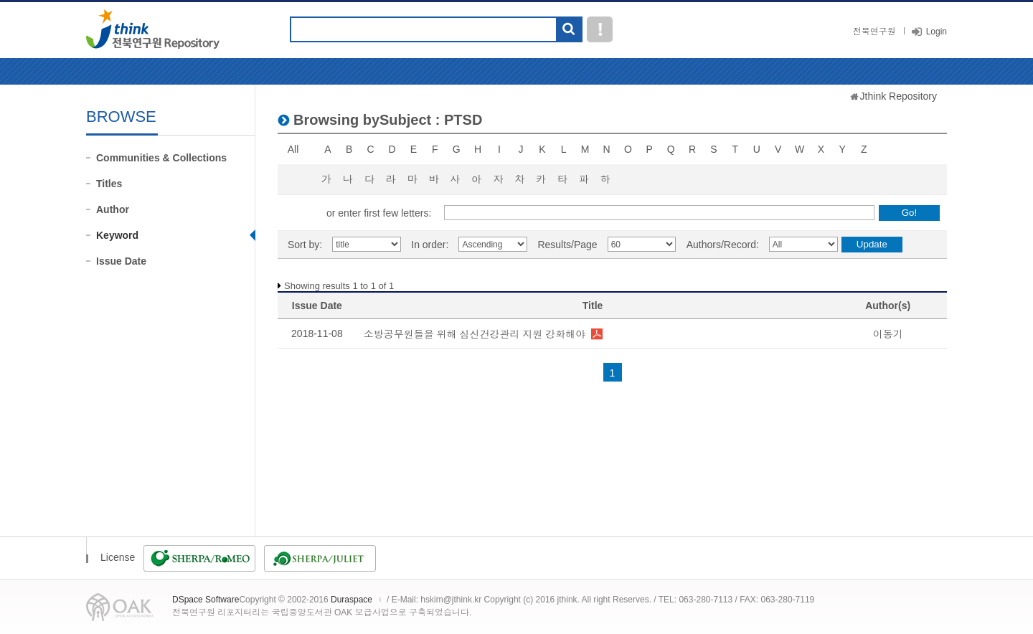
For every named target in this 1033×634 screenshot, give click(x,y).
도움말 (600, 29)
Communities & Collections (161, 158)
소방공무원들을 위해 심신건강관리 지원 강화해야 (475, 334)
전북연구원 (874, 32)
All (293, 149)
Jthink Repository (898, 96)
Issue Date (121, 261)
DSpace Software (205, 600)
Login (936, 32)
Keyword (117, 235)
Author (112, 209)
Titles (109, 183)
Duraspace (351, 600)
